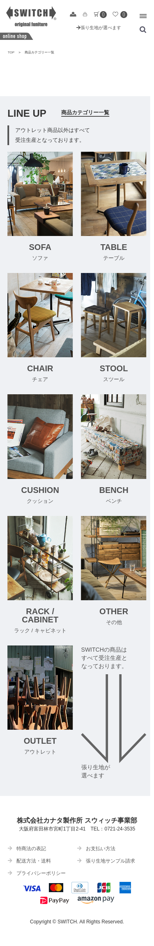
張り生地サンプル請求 (106, 861)
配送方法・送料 (29, 861)
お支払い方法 (96, 848)
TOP (11, 52)
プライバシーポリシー (37, 873)
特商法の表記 (27, 848)
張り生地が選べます (98, 27)
